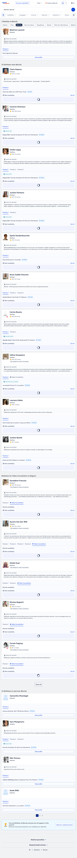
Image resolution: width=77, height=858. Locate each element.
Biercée (19, 25)
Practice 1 (6, 49)
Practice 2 (13, 169)
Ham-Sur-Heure (29, 25)
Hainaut (5, 25)
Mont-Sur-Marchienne (61, 25)
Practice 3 (20, 169)
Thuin (12, 25)
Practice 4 (28, 544)
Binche (49, 25)
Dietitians (37, 850)
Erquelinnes (40, 25)
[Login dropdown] (64, 3)
